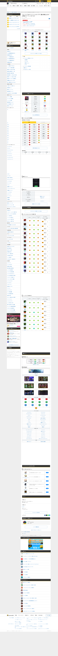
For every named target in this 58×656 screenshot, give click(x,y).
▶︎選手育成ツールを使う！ (36, 362)
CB (33, 405)
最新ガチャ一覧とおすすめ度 (11, 69)
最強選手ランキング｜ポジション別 (13, 18)
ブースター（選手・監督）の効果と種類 (12, 228)
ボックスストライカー (29, 413)
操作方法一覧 (9, 295)
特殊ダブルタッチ (43, 431)
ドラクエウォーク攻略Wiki (18, 622)
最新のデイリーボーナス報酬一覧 (11, 78)
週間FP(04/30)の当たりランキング (27, 22)
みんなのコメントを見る (27, 69)
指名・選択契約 (33, 5)
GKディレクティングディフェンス (43, 438)
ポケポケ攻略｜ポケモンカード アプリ (42, 619)
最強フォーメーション (10, 89)
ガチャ (10, 5)
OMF (33, 403)
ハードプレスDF (9, 192)
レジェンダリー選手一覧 (10, 219)
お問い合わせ (32, 615)
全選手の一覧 (36, 371)
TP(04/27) (32, 37)
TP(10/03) (39, 41)
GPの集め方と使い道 (10, 255)
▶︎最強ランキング (27, 110)
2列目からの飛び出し (43, 418)
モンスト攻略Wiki (40, 621)
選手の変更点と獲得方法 (10, 268)
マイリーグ (8, 288)
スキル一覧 (8, 242)
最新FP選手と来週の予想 (10, 73)
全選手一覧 (8, 210)
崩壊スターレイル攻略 (17, 621)
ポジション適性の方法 (10, 253)
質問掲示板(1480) (9, 62)
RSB (47, 405)
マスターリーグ (9, 284)
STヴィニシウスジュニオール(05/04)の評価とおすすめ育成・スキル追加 (14, 26)
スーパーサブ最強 (9, 100)
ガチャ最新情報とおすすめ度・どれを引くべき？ (14, 20)
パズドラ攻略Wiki (28, 621)
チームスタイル (9, 282)
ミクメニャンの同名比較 (27, 66)
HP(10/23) (39, 49)
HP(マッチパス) (46, 44)
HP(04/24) (25, 37)
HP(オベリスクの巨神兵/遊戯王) (25, 225)
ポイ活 (36, 1)
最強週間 (25, 5)
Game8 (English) (40, 615)
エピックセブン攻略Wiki (29, 625)
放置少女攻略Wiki (17, 625)
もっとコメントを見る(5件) (36, 512)
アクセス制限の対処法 (10, 293)
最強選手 (18, 5)
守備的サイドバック (9, 190)
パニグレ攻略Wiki (40, 626)
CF (33, 400)
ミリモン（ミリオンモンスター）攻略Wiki (31, 628)
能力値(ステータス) (9, 286)
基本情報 (26, 59)
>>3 (23, 506)
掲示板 (17, 16)
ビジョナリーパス (29, 434)
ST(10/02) (39, 37)
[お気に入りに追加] (38, 3)
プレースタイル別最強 (10, 98)
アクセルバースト (43, 437)
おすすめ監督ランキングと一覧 (11, 224)
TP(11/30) (25, 41)
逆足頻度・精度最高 (43, 441)
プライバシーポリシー (21, 615)
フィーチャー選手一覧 (10, 217)
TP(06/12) (39, 44)
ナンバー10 (43, 416)
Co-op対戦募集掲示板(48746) (11, 53)
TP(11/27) (46, 49)
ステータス (26, 61)
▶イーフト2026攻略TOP (10, 47)
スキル (26, 64)
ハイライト (24, 533)
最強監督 (29, 5)
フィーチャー (29, 393)
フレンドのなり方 (9, 264)
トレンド (29, 386)
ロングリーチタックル (29, 438)
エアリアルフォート (29, 437)
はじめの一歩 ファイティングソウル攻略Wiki (43, 628)
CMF (40, 403)
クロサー (29, 419)
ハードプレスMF (9, 181)
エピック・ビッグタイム (43, 379)
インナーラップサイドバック (11, 188)
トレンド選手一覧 (9, 215)
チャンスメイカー (29, 418)
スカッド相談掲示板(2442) (10, 60)
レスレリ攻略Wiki (40, 625)
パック (37, 5)
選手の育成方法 (9, 248)
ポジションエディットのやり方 (11, 206)
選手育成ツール (9, 87)
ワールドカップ (41, 5)
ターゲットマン (43, 413)
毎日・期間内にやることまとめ (11, 82)
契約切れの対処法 (9, 266)
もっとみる (18, 28)
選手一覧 (45, 5)
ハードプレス (29, 422)
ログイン (49, 1)
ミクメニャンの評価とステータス (28, 58)
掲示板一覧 (8, 51)
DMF (40, 405)
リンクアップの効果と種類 (10, 67)
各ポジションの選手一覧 (10, 221)
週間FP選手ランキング (10, 91)
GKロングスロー (42, 197)
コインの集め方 (9, 257)
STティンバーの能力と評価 (31, 23)
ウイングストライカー (43, 415)
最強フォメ (21, 5)
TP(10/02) (32, 49)
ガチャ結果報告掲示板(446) (10, 58)
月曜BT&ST (14, 5)
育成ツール (49, 5)
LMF (26, 403)
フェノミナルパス (29, 435)
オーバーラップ (43, 425)
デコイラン (29, 415)
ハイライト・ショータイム (29, 379)
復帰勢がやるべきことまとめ (11, 80)
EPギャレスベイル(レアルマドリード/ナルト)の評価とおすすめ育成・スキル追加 (14, 22)
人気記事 (10, 16)
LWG (26, 400)
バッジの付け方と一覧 (10, 302)
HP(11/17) (46, 34)
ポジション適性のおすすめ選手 (11, 297)
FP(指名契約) (32, 34)
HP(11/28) (46, 41)
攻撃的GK (45, 102)
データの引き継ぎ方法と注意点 (11, 275)
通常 (25, 34)
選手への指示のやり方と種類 (11, 304)
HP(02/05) (32, 41)
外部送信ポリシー (27, 615)
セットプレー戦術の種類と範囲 (11, 306)
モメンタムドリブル (29, 431)
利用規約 (16, 615)
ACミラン (27, 106)
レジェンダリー (43, 386)
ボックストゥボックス (43, 419)
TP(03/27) (32, 45)
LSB (26, 405)
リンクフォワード (29, 412)
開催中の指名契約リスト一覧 (11, 71)
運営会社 (36, 615)
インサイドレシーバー (29, 416)
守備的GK (8, 199)
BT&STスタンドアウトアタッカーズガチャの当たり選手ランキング (14, 24)
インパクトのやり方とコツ (10, 273)
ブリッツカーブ (43, 434)
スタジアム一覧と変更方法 (10, 308)
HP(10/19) (46, 37)
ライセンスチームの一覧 (10, 235)
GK (36, 408)
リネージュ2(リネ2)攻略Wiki (18, 628)
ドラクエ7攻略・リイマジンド (18, 619)
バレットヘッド (43, 435)
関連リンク (25, 67)
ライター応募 (48, 615)
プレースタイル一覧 (9, 239)
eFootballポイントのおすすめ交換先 (12, 93)
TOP (8, 5)
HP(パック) (39, 34)
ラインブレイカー (43, 412)
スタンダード (43, 393)
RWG (47, 400)
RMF (47, 403)
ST (40, 400)
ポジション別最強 (9, 96)
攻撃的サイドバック (43, 422)
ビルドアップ (29, 425)
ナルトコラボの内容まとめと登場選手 (27, 21)
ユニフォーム (9, 262)
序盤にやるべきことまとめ (10, 246)
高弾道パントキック (42, 196)
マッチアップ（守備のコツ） (11, 277)
